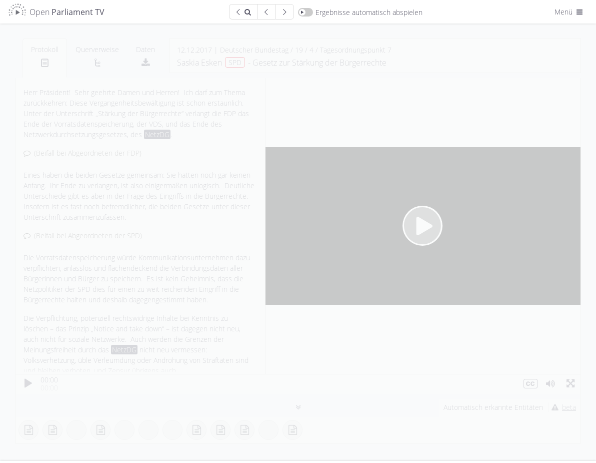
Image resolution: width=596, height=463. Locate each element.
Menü (569, 12)
